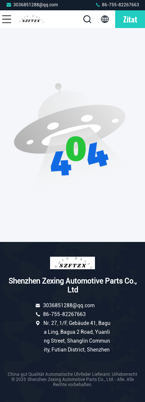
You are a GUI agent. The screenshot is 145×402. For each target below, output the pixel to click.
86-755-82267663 (117, 4)
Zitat (130, 19)
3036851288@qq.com (32, 4)
